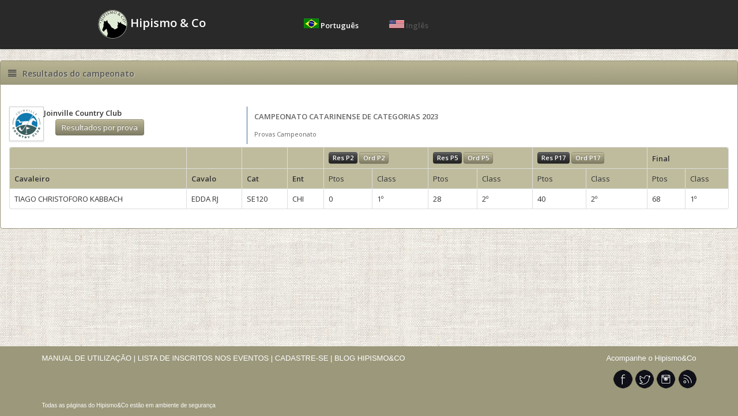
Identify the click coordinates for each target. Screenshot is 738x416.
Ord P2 (374, 157)
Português (332, 25)
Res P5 (447, 157)
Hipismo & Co (152, 24)
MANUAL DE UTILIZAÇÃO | (89, 358)
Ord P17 (587, 157)
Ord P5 (478, 157)
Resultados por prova (100, 127)
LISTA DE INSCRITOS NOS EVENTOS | (205, 358)
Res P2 (343, 157)
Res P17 (553, 157)
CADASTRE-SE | (304, 358)
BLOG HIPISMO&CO (369, 358)
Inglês (408, 25)
